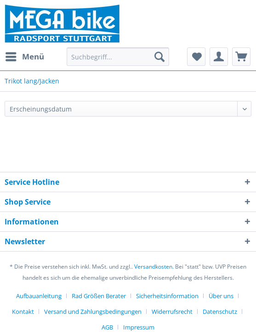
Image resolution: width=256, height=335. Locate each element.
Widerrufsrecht (172, 311)
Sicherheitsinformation (167, 296)
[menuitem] (24, 56)
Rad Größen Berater (99, 296)
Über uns (221, 296)
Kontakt (23, 311)
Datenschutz (220, 311)
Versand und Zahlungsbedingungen (93, 311)
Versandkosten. (154, 266)
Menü (25, 55)
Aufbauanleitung (39, 296)
